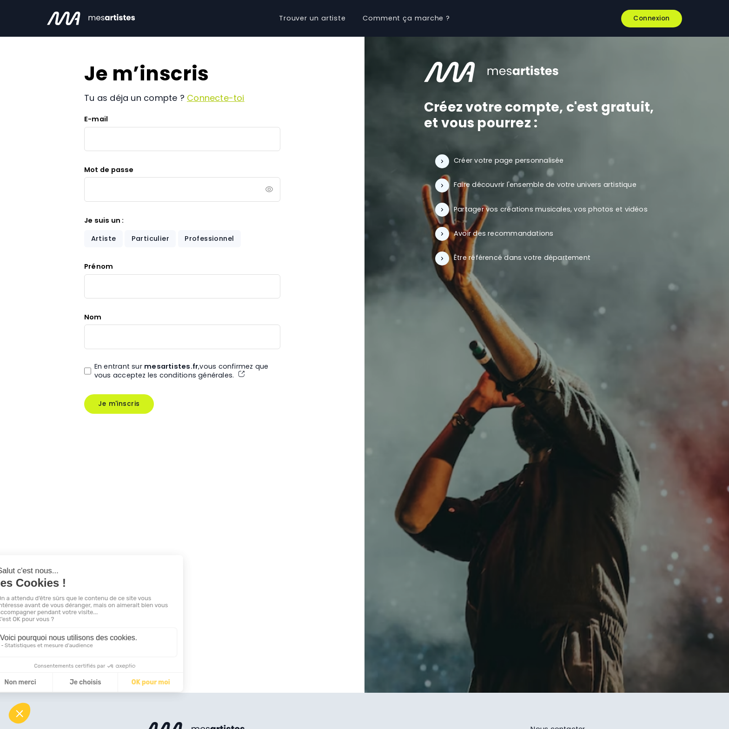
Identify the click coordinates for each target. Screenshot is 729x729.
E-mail (96, 119)
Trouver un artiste (312, 18)
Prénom (98, 266)
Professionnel (209, 238)
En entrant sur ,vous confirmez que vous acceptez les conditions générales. (181, 371)
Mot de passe (109, 169)
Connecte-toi (216, 98)
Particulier (150, 238)
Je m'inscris (118, 403)
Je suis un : (104, 220)
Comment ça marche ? (406, 18)
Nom (93, 317)
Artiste (103, 238)
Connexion (651, 18)
